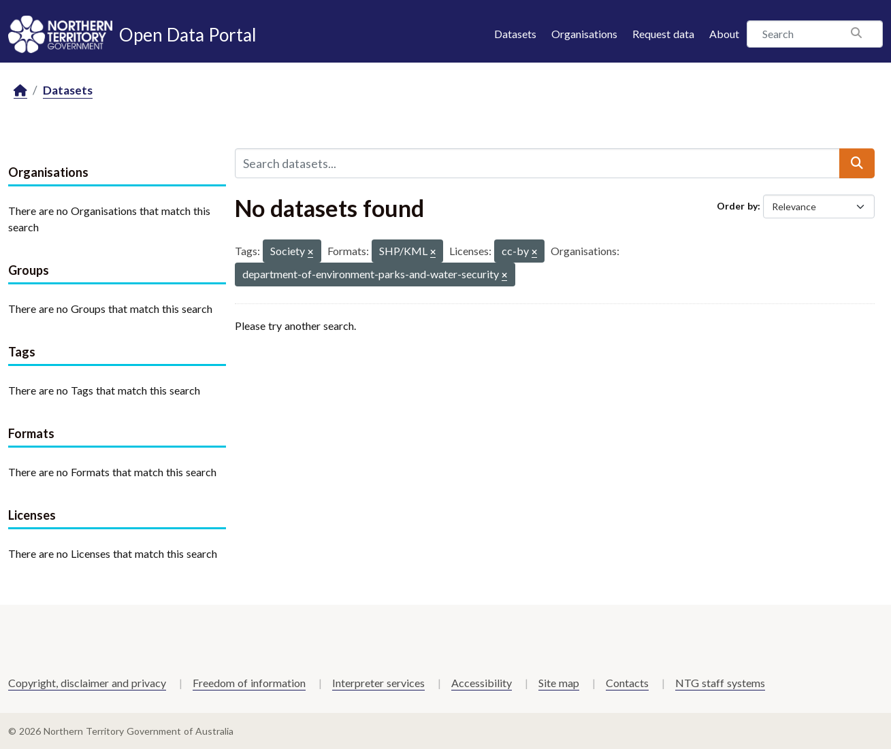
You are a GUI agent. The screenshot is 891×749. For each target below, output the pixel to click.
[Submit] (857, 163)
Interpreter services (378, 682)
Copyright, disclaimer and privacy (87, 682)
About (724, 33)
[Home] (20, 91)
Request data (663, 33)
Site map (558, 682)
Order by (737, 206)
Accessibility (481, 682)
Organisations (584, 33)
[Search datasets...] (537, 163)
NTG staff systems (720, 682)
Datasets (515, 33)
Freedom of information (249, 682)
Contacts (627, 682)
